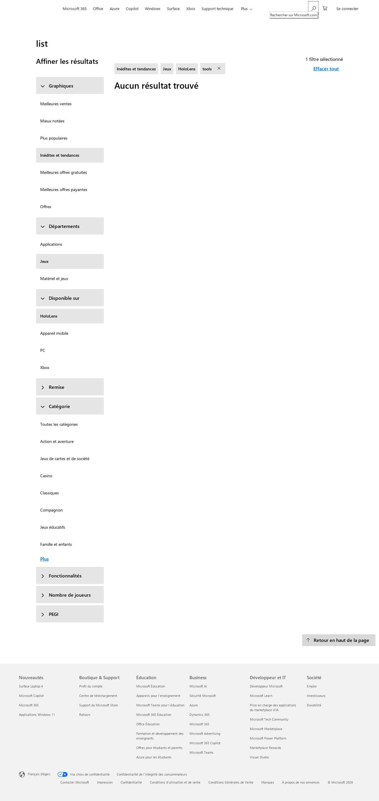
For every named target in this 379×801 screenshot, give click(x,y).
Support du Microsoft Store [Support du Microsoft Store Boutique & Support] (98, 705)
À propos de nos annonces (301, 782)
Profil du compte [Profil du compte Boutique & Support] (91, 686)
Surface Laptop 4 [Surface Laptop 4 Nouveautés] (31, 686)
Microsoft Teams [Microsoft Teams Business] (201, 752)
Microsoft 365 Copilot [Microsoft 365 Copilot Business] (205, 743)
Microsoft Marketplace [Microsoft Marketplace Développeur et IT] (266, 728)
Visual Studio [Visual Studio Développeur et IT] (259, 757)
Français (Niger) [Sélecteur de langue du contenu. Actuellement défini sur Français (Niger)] (39, 773)
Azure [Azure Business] (194, 705)
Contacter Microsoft (74, 782)
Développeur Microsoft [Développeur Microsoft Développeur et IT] (266, 686)
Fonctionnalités (61, 575)
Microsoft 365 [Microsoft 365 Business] (199, 724)
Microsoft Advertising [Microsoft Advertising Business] (205, 733)
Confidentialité (131, 782)
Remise (52, 387)
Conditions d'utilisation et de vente (175, 782)
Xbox (190, 8)
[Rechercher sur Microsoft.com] (313, 7)
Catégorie (55, 406)
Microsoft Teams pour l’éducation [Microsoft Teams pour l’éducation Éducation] (160, 705)
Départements (60, 226)
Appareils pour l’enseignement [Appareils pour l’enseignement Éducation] (158, 695)
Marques (267, 782)
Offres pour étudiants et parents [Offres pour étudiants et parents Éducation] (159, 747)
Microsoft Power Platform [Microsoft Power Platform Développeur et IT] (268, 738)
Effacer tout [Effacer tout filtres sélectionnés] (326, 68)
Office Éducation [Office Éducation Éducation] (148, 724)
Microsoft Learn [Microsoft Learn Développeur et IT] (261, 695)
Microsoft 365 (75, 8)
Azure (114, 8)
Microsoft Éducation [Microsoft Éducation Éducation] (150, 686)
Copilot (132, 8)
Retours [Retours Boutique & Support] (84, 714)
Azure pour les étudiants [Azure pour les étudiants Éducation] (153, 757)
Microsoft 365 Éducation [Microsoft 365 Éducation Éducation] (153, 714)
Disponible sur (60, 298)
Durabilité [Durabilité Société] (314, 705)
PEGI (49, 614)
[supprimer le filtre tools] (219, 68)
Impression (105, 782)
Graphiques (56, 85)
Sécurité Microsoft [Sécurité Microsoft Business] (203, 695)
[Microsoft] (39, 9)
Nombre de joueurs (65, 595)
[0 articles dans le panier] (325, 8)
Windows (153, 8)
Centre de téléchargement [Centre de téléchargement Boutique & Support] (98, 695)
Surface (173, 8)
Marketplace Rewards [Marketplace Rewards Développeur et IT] (265, 747)
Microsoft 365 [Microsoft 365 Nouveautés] (29, 705)
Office (98, 8)
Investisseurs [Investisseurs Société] (316, 695)
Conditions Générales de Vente (230, 782)
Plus (244, 8)
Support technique (217, 8)
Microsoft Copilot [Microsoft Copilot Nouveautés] (31, 695)
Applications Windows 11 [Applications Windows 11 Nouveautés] (37, 714)
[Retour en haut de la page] (338, 640)
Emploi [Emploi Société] (312, 686)
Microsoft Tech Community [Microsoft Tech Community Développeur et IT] (269, 719)
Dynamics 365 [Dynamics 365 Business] (200, 714)
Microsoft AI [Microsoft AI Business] (198, 686)
